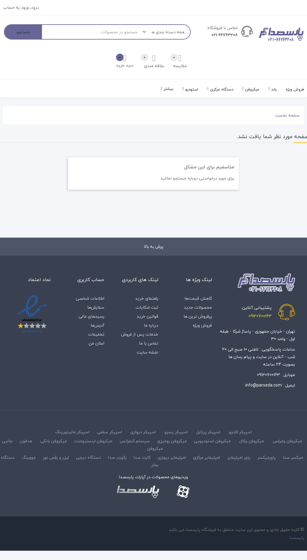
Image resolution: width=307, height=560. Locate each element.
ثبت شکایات (147, 307)
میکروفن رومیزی (172, 441)
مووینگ (29, 457)
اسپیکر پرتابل (208, 432)
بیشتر (168, 88)
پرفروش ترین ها (197, 316)
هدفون (26, 441)
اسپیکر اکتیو (240, 432)
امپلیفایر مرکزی (206, 457)
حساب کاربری (90, 279)
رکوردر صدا (117, 457)
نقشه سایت (147, 352)
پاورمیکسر (267, 457)
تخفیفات (96, 334)
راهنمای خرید (146, 298)
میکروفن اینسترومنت (93, 441)
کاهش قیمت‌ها (198, 298)
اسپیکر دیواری (143, 432)
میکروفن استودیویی (212, 441)
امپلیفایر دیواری (172, 457)
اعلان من (96, 343)
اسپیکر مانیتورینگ (72, 432)
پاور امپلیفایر (238, 457)
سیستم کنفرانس (135, 441)
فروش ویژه (202, 325)
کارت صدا (142, 457)
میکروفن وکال (251, 441)
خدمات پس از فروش (139, 334)
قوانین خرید (147, 316)
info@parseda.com (263, 385)
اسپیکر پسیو (176, 432)
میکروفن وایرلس (287, 441)
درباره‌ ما (151, 325)
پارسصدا (296, 537)
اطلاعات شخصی (90, 298)
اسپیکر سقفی (109, 432)
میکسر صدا (293, 457)
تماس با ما (148, 343)
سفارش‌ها (95, 307)
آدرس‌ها (97, 325)
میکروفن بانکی (53, 441)
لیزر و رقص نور (56, 457)
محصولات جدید (198, 307)
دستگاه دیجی (88, 457)
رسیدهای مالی (91, 316)
